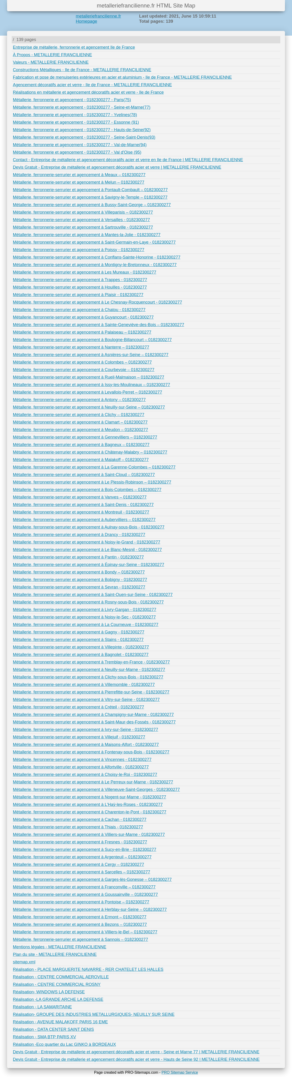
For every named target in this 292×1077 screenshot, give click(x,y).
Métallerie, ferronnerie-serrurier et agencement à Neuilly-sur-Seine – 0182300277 (89, 407)
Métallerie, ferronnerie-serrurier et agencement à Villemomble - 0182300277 (84, 684)
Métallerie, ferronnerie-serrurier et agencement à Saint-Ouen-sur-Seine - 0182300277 (93, 594)
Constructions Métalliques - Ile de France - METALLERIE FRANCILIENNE (82, 69)
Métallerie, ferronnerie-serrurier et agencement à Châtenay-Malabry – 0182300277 (90, 452)
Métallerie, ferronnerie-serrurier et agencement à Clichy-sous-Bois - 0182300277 (88, 677)
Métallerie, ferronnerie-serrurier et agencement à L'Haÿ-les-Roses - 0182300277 (88, 804)
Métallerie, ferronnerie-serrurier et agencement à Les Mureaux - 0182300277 (84, 272)
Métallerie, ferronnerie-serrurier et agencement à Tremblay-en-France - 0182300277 (91, 662)
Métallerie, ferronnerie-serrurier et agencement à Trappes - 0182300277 (80, 279)
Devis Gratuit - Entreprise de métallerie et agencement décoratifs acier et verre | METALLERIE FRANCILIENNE (117, 167)
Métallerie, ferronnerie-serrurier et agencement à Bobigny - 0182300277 (80, 579)
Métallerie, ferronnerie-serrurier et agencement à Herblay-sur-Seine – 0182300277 (90, 909)
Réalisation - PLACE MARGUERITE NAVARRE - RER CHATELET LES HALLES (88, 969)
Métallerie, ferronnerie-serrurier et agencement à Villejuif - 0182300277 (79, 737)
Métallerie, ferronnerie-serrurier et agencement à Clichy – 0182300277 (78, 414)
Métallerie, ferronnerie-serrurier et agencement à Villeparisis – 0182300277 (83, 212)
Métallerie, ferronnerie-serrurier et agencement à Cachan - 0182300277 (79, 819)
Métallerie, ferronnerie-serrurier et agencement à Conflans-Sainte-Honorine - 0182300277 (96, 257)
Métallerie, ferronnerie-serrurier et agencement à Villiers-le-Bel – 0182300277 (85, 932)
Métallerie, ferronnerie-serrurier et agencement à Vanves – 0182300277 (80, 497)
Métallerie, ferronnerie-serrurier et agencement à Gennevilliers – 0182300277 (85, 437)
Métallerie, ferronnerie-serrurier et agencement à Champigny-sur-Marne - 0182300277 (93, 714)
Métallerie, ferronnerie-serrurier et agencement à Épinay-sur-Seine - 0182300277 (88, 564)
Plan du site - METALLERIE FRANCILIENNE (55, 954)
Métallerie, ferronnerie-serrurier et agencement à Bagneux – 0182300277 (81, 444)
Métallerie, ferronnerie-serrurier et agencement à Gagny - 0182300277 (78, 632)
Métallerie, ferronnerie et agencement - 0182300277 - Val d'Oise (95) (77, 152)
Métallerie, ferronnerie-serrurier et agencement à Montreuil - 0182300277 (81, 512)
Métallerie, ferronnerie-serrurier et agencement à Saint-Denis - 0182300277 (83, 504)
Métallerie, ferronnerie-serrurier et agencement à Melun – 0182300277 (78, 182)
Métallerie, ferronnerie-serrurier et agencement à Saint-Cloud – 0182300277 (84, 474)
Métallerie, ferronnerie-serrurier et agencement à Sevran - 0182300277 (79, 587)
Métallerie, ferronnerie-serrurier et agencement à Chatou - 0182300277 (79, 309)
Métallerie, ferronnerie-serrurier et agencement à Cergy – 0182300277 (78, 864)
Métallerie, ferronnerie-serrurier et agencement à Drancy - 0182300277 (79, 534)
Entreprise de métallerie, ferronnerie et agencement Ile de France (74, 47)
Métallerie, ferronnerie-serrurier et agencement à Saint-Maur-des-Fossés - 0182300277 (94, 722)
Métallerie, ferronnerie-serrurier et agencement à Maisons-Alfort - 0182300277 (86, 744)
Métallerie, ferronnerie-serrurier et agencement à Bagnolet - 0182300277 (80, 654)
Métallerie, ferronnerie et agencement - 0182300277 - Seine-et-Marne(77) (81, 107)
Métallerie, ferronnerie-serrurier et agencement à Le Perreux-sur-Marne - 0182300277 (93, 782)
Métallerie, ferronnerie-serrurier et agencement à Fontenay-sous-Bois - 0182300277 (91, 752)
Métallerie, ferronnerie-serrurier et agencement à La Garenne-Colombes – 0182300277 (94, 467)
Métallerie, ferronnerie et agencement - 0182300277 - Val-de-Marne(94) (80, 144)
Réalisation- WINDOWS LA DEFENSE (49, 992)
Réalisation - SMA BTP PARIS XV (44, 1037)
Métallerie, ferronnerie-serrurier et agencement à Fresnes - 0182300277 (80, 842)
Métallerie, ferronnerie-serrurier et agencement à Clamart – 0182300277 (80, 422)
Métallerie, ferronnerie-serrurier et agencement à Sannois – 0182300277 (80, 939)
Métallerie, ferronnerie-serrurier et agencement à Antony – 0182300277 (79, 399)
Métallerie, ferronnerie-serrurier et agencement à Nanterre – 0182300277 (81, 347)
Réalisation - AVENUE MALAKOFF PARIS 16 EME (60, 1022)
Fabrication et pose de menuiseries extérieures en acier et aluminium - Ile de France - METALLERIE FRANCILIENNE (122, 77)
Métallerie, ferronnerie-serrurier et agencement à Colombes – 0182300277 (82, 362)
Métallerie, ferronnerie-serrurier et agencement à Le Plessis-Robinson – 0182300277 (92, 482)
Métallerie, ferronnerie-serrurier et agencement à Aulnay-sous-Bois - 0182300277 (88, 527)
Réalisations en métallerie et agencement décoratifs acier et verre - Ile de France (88, 92)
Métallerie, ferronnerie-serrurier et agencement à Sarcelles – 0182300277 (81, 872)
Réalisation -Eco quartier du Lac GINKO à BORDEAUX (64, 1044)
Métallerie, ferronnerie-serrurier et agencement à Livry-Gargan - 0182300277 (84, 609)
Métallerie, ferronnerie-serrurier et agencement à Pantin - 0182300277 (78, 557)
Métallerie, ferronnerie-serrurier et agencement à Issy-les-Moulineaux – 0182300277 (91, 384)
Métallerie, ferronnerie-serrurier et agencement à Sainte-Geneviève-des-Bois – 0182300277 (98, 324)
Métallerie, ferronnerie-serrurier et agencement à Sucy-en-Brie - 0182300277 (84, 849)
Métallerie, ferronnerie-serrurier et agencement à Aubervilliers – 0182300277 (84, 519)
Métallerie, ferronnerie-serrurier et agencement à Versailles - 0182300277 (81, 219)
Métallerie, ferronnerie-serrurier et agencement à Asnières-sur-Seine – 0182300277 (90, 354)
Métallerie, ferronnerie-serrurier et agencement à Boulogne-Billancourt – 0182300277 (92, 339)
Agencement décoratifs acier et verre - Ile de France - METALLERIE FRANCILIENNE (92, 84)
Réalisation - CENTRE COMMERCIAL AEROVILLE (61, 977)
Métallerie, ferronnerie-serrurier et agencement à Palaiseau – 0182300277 (82, 332)
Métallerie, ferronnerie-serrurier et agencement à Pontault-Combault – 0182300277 (90, 189)
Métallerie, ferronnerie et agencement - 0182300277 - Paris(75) (72, 99)
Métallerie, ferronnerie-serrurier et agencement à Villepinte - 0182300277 (81, 647)
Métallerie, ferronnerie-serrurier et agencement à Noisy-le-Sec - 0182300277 (84, 617)
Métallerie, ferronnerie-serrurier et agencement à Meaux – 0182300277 (79, 174)
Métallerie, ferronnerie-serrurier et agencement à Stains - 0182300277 (78, 639)
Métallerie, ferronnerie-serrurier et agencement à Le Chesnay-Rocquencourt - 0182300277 (97, 302)
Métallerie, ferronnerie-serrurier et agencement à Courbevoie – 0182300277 (83, 369)
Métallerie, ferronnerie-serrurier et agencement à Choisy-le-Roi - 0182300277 (85, 774)
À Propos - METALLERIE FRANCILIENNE (52, 54)
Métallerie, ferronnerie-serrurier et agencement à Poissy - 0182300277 (78, 249)
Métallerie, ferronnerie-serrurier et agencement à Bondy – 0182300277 (79, 572)
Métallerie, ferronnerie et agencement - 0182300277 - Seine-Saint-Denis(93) (84, 137)
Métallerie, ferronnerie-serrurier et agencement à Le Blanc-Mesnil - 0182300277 (87, 549)
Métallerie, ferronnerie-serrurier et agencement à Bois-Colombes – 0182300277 (87, 489)
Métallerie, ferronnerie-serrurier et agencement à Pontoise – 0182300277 (81, 902)
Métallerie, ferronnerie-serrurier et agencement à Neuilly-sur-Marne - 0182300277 (89, 669)
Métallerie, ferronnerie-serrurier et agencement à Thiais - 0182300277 (78, 827)
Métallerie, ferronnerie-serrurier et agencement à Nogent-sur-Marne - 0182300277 (89, 797)
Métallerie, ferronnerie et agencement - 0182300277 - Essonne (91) (76, 122)
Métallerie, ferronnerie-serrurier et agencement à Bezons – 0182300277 (80, 924)
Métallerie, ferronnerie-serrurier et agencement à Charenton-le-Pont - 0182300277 (89, 812)
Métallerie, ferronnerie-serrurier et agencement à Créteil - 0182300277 (78, 707)
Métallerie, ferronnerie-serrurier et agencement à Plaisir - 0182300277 (78, 294)
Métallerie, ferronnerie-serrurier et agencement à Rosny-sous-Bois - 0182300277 (88, 602)
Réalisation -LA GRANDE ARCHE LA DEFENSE (58, 999)
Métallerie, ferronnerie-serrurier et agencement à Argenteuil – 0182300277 (82, 857)
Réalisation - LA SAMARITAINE (42, 1007)
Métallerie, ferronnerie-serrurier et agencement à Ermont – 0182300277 (79, 917)
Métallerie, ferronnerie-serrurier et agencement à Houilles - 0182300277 (80, 287)
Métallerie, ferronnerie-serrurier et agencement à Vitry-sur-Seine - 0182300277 (86, 699)
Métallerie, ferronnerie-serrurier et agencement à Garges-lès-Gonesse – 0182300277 (92, 879)
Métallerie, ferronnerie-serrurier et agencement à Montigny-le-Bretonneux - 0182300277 (95, 264)
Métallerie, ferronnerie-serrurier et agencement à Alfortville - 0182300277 (81, 767)
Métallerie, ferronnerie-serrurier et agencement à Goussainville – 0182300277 (85, 894)
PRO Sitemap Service (180, 1072)
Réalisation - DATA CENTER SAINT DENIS (53, 1029)
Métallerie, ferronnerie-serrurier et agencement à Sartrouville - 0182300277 (83, 227)
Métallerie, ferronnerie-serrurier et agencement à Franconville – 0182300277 (84, 887)
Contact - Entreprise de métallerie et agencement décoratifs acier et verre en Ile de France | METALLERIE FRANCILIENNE (128, 159)
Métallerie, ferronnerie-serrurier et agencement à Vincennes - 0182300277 (82, 759)
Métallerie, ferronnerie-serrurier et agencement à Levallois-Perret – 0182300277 (87, 392)
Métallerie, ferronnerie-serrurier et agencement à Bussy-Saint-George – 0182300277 (92, 204)
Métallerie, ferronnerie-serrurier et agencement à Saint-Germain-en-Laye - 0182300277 (94, 242)
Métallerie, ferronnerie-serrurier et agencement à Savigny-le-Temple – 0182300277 (90, 197)
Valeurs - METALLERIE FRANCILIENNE (51, 62)
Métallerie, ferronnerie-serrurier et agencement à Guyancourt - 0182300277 (83, 317)
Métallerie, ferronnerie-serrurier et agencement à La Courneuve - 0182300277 (85, 624)
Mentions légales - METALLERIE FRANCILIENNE (59, 947)
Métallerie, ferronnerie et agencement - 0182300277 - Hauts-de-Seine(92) (82, 129)
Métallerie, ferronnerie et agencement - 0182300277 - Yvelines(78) (75, 114)
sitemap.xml (24, 962)
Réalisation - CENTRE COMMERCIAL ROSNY (56, 984)
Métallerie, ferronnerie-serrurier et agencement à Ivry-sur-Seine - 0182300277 (85, 729)
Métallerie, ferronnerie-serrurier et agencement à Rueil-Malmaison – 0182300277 (88, 377)
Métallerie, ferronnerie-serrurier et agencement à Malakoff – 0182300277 (81, 459)
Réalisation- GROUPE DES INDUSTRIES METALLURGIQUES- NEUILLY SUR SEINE (93, 1014)
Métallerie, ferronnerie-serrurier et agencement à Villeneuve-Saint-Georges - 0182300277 (96, 789)
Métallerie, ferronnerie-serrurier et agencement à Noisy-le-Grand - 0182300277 (86, 542)
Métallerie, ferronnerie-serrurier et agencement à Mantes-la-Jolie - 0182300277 (86, 234)
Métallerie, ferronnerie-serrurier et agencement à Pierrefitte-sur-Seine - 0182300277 (91, 692)
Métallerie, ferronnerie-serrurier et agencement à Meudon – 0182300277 (80, 429)
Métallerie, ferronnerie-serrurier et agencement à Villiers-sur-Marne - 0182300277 (89, 834)
